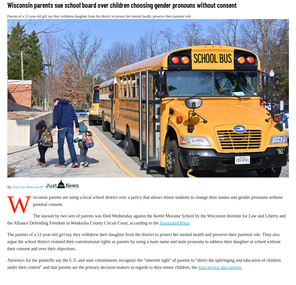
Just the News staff (27, 187)
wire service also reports (219, 267)
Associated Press (174, 223)
